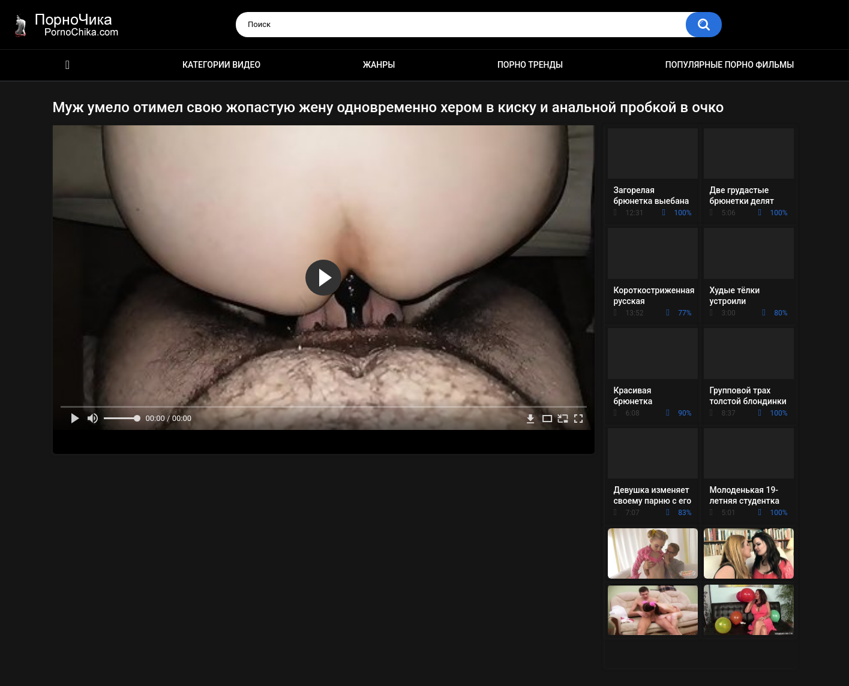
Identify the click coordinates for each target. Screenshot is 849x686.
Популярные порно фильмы (729, 65)
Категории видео (221, 65)
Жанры (379, 65)
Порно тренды (530, 65)
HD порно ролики (68, 65)
